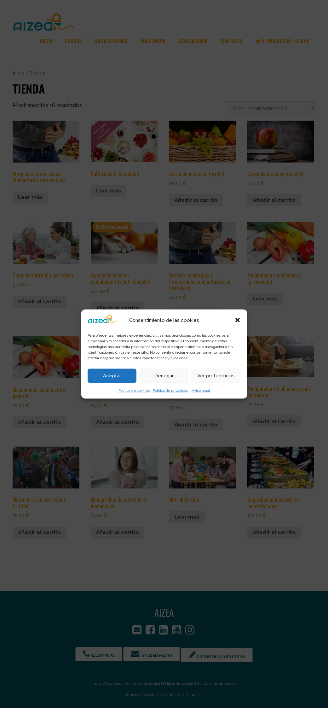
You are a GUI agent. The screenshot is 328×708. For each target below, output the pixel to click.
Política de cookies (134, 390)
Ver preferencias (216, 376)
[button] (237, 320)
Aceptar (112, 376)
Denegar (164, 376)
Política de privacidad (170, 390)
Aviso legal (201, 390)
